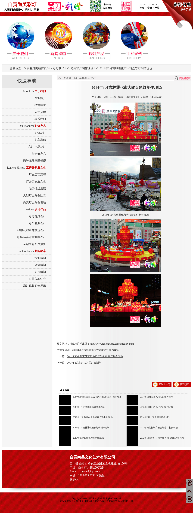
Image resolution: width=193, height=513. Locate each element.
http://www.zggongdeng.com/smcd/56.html (112, 343)
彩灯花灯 (40, 132)
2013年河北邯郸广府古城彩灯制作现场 (159, 427)
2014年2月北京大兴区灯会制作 (84, 362)
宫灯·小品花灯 (37, 146)
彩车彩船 (40, 139)
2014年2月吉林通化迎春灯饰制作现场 (91, 427)
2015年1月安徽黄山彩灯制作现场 (89, 407)
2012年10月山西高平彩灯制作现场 (156, 407)
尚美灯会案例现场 (34, 202)
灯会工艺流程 (37, 174)
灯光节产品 (39, 153)
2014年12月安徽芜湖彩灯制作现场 (156, 397)
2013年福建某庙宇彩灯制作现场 (88, 438)
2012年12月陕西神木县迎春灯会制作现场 (93, 417)
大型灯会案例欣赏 (34, 195)
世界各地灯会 (37, 278)
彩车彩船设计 (37, 223)
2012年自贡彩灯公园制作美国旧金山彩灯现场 (162, 438)
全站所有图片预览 (34, 244)
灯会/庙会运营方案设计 (31, 237)
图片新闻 (40, 271)
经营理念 (40, 105)
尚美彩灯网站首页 (35, 68)
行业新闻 (40, 258)
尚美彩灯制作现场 (82, 68)
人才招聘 (40, 112)
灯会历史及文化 (36, 181)
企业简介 (40, 98)
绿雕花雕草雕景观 (34, 160)
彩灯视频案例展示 (34, 285)
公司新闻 (40, 265)
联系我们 (40, 119)
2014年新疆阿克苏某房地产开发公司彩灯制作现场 (95, 356)
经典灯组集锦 (37, 188)
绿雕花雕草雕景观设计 (31, 230)
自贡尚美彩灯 (22, 4)
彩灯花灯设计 (37, 216)
